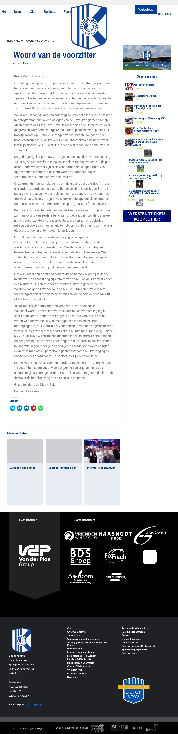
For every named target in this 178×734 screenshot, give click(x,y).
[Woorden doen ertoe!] (25, 451)
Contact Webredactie (78, 666)
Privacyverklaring (77, 673)
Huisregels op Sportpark (80, 663)
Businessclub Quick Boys (135, 628)
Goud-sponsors (130, 642)
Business (52, 11)
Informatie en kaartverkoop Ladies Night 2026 (115, 468)
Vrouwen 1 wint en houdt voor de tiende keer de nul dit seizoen (148, 142)
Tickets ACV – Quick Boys (142, 192)
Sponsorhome (129, 653)
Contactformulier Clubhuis (81, 652)
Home (6, 11)
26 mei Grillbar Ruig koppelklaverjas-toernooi (146, 129)
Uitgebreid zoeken (163, 14)
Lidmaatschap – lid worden (81, 655)
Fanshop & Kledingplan (79, 659)
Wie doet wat (74, 670)
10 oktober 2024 (24, 63)
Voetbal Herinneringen (62, 468)
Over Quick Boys (76, 632)
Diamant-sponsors (131, 639)
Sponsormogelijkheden (134, 649)
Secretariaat (73, 635)
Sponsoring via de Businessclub (138, 646)
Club (35, 11)
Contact (126, 635)
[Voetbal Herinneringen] (64, 451)
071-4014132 (34, 704)
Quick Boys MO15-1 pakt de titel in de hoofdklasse (145, 161)
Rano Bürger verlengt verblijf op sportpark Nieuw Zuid (145, 177)
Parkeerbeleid (75, 648)
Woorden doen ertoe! (23, 468)
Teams (20, 11)
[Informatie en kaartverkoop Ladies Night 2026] (102, 451)
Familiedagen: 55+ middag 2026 (149, 118)
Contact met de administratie (83, 639)
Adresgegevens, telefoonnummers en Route (87, 643)
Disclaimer (73, 677)
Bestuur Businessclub (133, 632)
